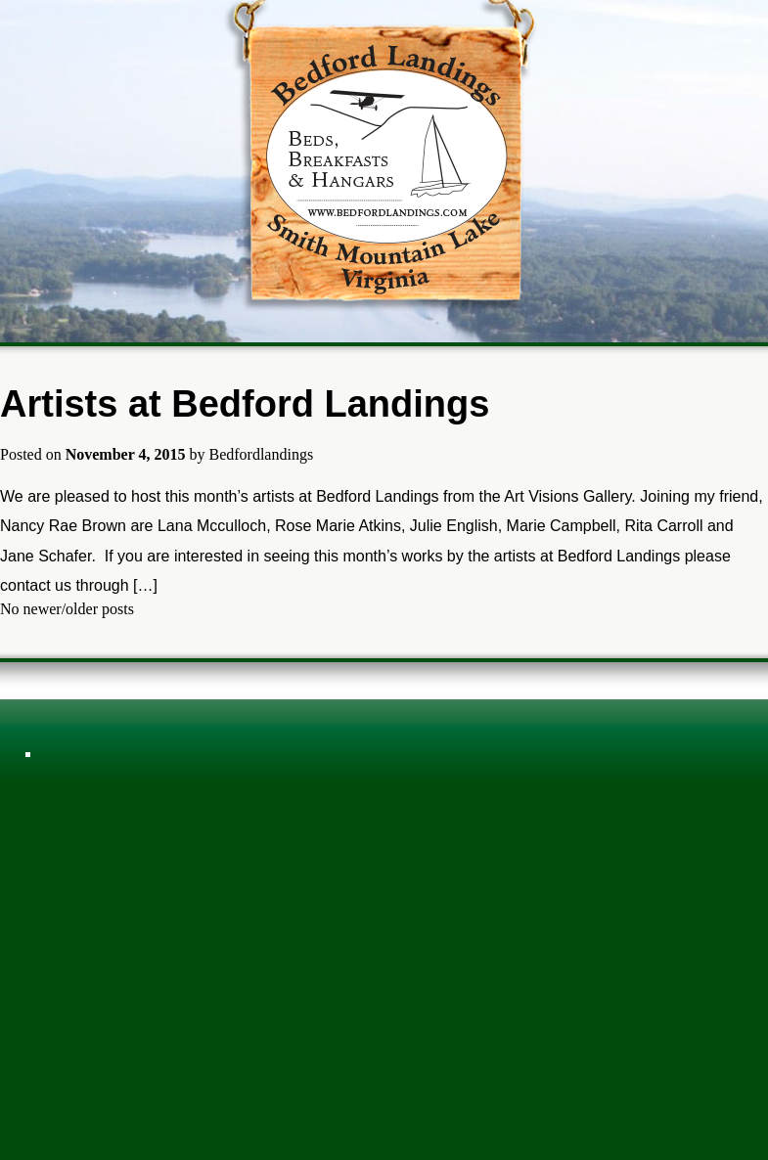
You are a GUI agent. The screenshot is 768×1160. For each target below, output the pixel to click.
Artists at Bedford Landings (244, 403)
